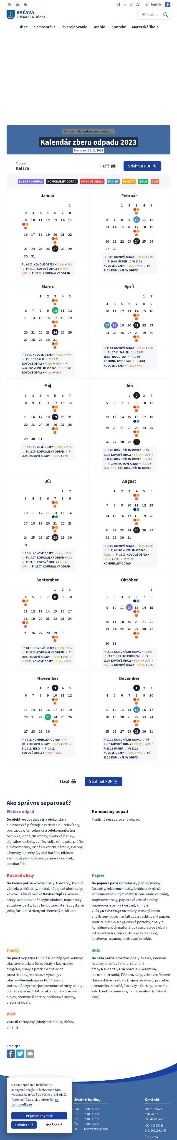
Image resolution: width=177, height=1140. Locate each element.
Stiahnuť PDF (142, 81)
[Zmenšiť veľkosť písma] (125, 4)
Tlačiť (107, 81)
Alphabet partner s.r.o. (60, 1093)
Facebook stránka (157, 1069)
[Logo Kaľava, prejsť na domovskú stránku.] (26, 14)
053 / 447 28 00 (154, 1059)
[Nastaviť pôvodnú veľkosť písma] (131, 4)
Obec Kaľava (39, 1097)
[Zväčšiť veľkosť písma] (137, 4)
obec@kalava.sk (157, 1064)
